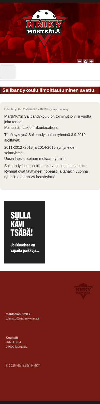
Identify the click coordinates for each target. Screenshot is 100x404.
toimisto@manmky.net (22, 318)
